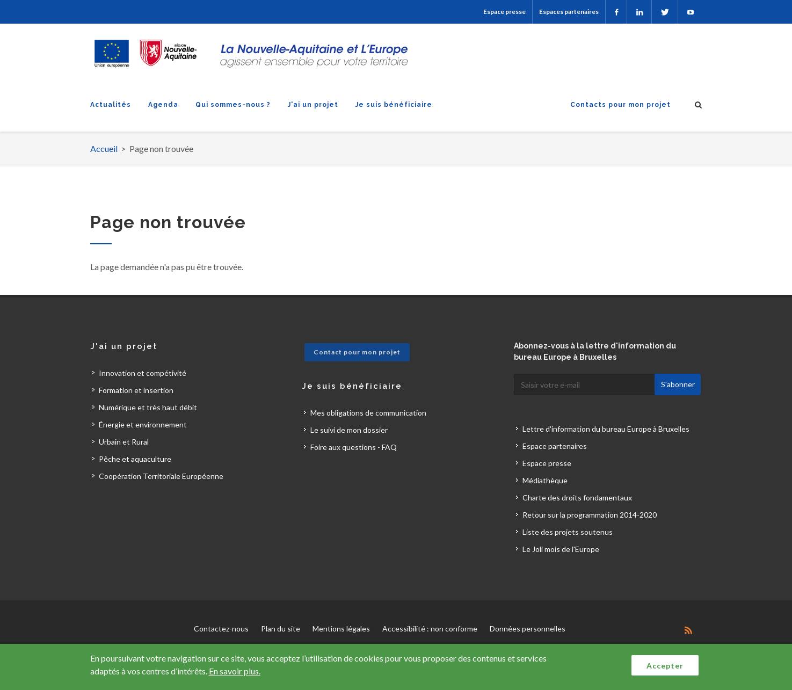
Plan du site (280, 628)
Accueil (104, 148)
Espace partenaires (554, 446)
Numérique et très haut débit (148, 407)
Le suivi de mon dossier (349, 429)
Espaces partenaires (569, 12)
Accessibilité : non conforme (429, 628)
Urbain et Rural (124, 441)
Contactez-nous (221, 628)
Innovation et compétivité (142, 372)
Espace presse (504, 12)
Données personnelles (527, 628)
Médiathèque (545, 480)
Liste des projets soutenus (567, 531)
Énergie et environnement (143, 424)
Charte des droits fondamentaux (577, 497)
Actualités (110, 104)
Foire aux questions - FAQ (353, 447)
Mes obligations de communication (368, 412)
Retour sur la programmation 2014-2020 (589, 514)
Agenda (163, 104)
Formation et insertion (136, 390)
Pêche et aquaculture (135, 458)
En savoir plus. (234, 671)
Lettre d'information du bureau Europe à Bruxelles (605, 428)
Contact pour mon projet (357, 352)
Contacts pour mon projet (620, 104)
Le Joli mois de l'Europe (560, 549)
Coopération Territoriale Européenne (161, 476)
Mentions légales (341, 628)
